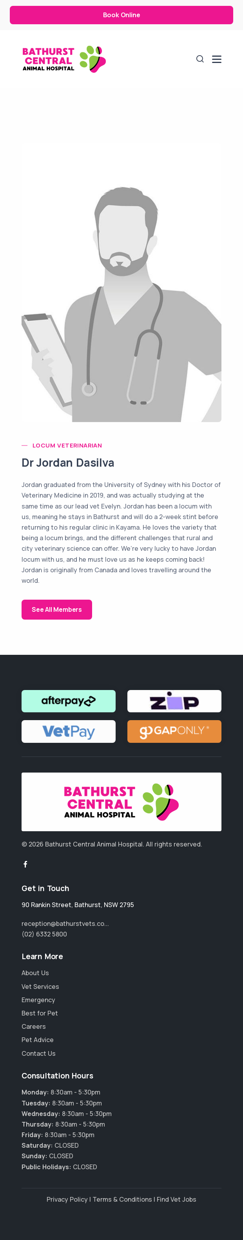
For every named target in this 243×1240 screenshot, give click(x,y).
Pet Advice (38, 1039)
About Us (35, 973)
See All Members (57, 609)
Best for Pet (40, 1013)
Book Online (121, 15)
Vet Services (40, 986)
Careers (34, 1026)
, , (78, 904)
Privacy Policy (67, 1199)
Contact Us (39, 1053)
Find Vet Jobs (176, 1199)
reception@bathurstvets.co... (65, 923)
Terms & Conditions (122, 1199)
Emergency (38, 1000)
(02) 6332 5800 (44, 934)
